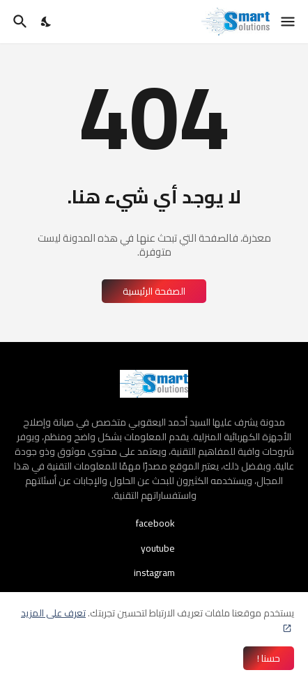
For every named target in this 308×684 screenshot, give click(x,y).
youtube (158, 548)
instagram (154, 571)
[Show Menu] (289, 21)
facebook (155, 524)
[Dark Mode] (46, 21)
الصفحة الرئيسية (154, 291)
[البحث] (18, 21)
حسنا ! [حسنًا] (268, 658)
